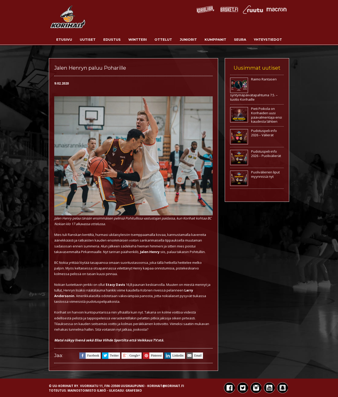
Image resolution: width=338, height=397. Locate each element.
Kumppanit (215, 39)
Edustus (112, 39)
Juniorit (188, 39)
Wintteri (137, 39)
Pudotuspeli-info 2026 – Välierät (264, 132)
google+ (130, 355)
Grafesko (134, 390)
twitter (110, 355)
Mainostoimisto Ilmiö (86, 390)
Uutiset (88, 39)
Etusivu (64, 39)
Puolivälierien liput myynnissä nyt (265, 174)
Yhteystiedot (268, 39)
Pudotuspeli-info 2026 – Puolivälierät (266, 153)
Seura (240, 39)
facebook (89, 355)
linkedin (173, 355)
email (194, 355)
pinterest (152, 355)
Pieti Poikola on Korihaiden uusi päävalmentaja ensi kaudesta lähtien (266, 115)
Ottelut (163, 39)
